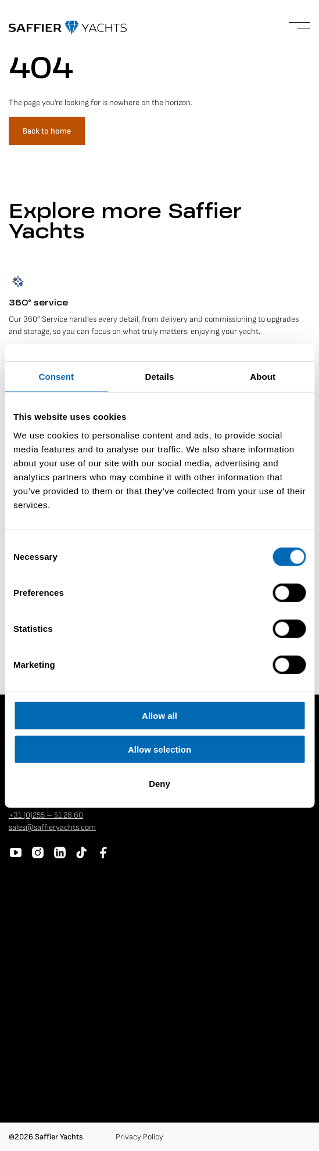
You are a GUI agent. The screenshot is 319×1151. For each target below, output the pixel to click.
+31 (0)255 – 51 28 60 (46, 815)
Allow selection (159, 749)
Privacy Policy (139, 1137)
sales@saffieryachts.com (52, 827)
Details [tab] (159, 377)
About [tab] (262, 377)
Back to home (47, 131)
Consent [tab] (56, 377)
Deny (159, 783)
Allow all (159, 715)
